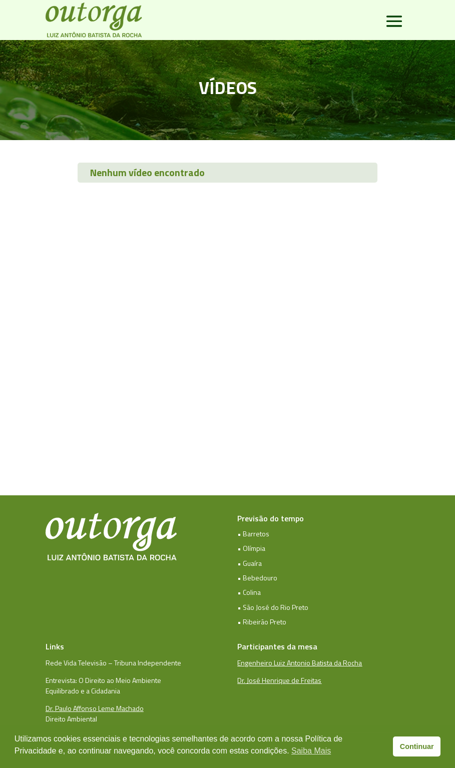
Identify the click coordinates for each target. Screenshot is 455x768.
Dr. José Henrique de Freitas (279, 680)
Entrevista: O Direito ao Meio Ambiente (103, 680)
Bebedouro (260, 577)
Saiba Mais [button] (311, 750)
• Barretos (253, 533)
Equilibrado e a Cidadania (83, 690)
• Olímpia (251, 548)
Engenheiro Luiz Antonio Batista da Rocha (299, 662)
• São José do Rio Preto (272, 607)
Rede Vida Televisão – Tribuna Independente (113, 662)
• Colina (249, 592)
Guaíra (252, 563)
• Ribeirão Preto (261, 621)
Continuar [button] (417, 746)
